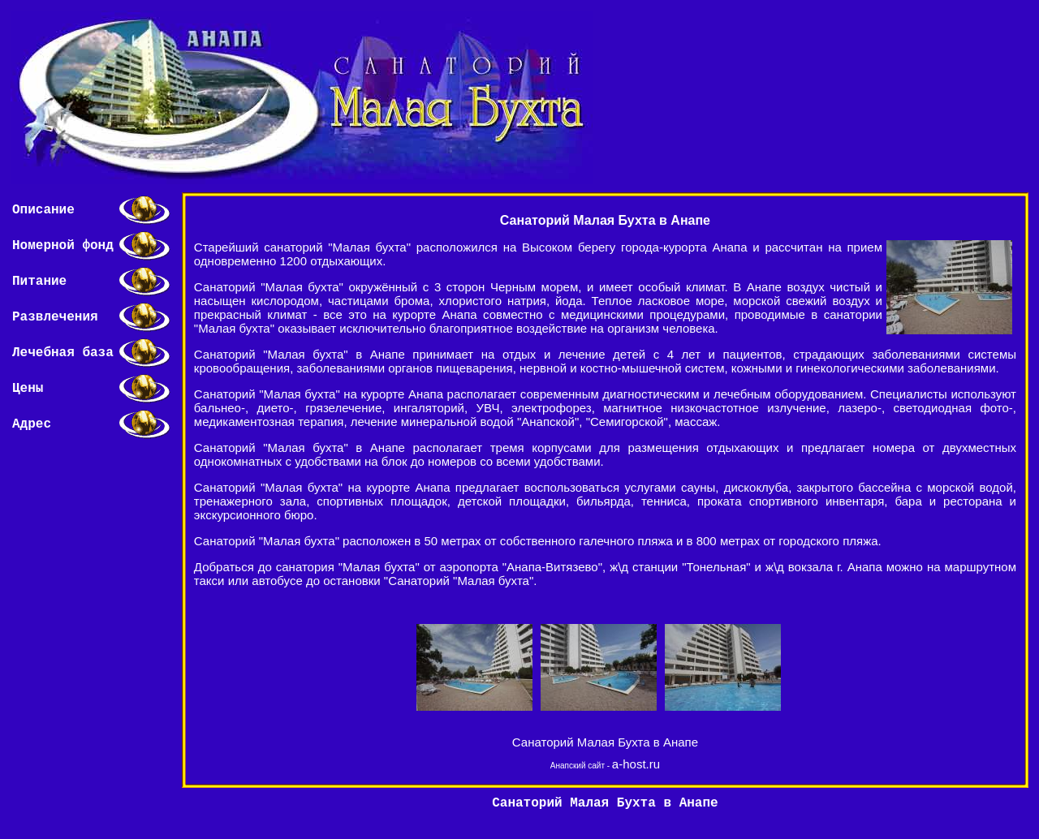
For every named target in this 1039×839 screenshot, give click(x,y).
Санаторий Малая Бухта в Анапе (605, 742)
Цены (27, 389)
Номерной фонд (63, 246)
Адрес (31, 424)
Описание (43, 210)
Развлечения (55, 317)
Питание (39, 281)
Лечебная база (63, 353)
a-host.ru (636, 764)
